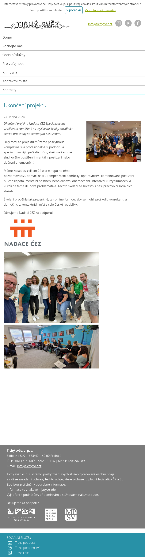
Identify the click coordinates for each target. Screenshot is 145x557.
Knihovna (9, 72)
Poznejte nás (12, 46)
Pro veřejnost (13, 63)
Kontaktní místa (14, 81)
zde (53, 489)
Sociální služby (13, 54)
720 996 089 (76, 461)
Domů (7, 37)
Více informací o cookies (100, 10)
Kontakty (9, 89)
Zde (9, 484)
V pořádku (74, 10)
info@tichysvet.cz (100, 24)
